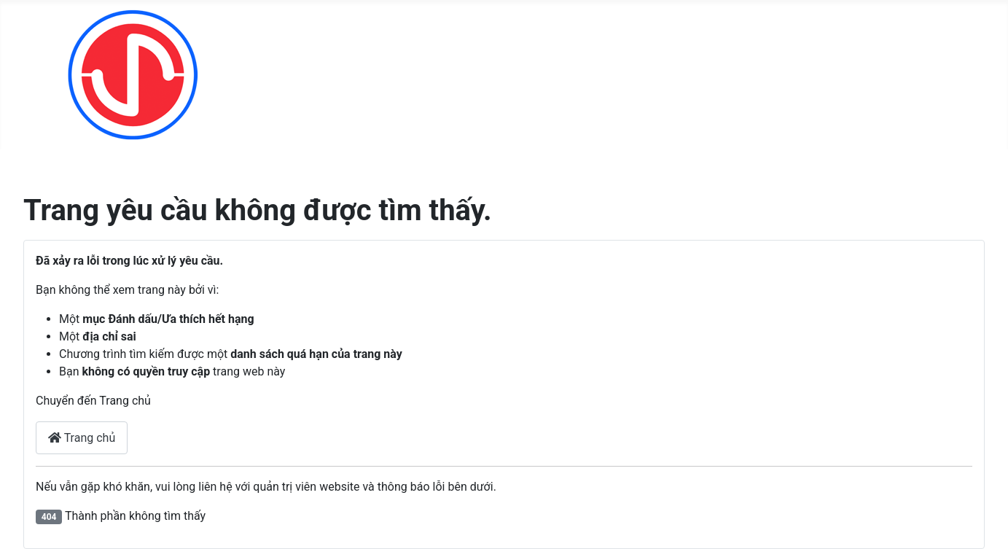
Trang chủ (81, 438)
